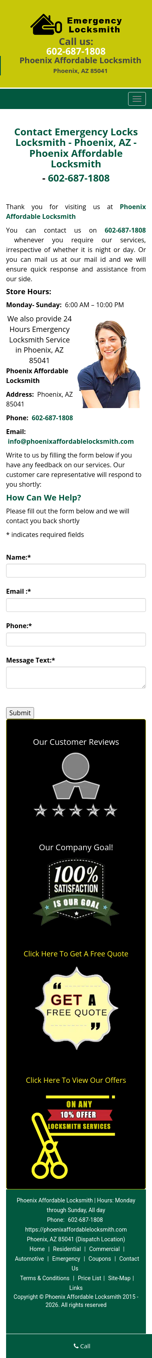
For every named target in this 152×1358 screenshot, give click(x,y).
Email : (18, 591)
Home (37, 1249)
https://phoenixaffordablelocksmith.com (76, 1229)
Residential (67, 1249)
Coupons (99, 1258)
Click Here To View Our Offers (76, 1080)
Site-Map (119, 1278)
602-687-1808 (75, 51)
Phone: (19, 625)
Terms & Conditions (44, 1278)
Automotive (29, 1258)
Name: (18, 557)
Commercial (104, 1249)
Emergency (66, 1258)
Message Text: (30, 660)
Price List (89, 1278)
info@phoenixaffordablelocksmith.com (71, 441)
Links (76, 1288)
